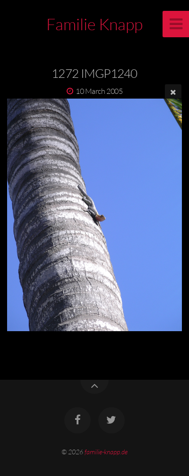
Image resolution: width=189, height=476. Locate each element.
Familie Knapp (94, 24)
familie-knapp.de (106, 452)
